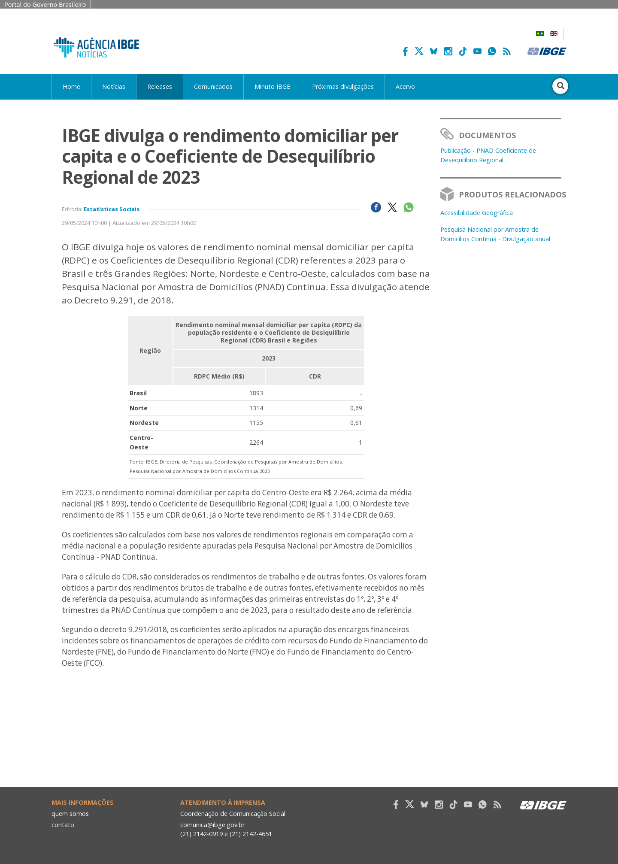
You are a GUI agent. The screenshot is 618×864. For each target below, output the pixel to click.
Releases (159, 86)
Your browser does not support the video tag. (246, 769)
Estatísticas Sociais (111, 209)
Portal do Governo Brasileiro (45, 4)
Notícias (113, 86)
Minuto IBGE (272, 86)
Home (71, 86)
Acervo (405, 86)
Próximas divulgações (343, 86)
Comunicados (213, 86)
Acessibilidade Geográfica (476, 213)
